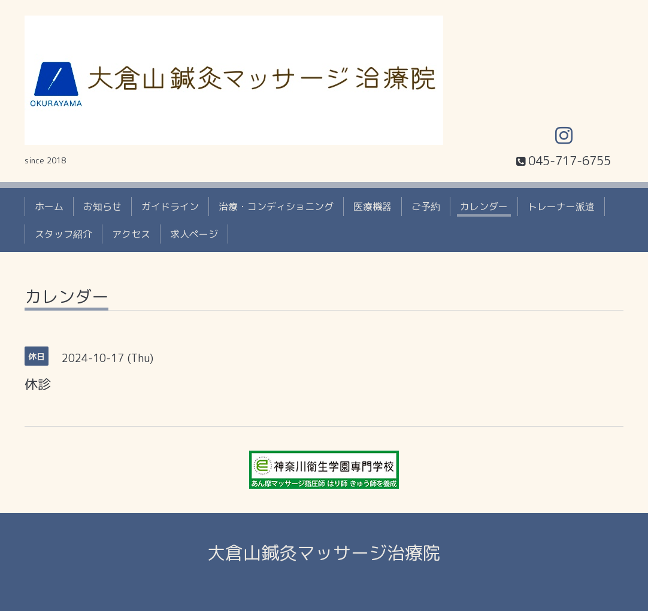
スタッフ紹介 (63, 234)
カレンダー (484, 206)
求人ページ (194, 234)
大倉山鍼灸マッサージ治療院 (324, 553)
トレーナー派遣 (561, 206)
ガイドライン (170, 206)
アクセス (131, 234)
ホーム (49, 206)
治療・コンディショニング (276, 206)
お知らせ (102, 206)
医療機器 (372, 206)
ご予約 (425, 206)
